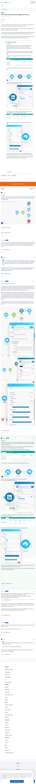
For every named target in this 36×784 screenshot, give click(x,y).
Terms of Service (4, 782)
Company (7, 737)
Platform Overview (9, 669)
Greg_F (4, 192)
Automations (4, 9)
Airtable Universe (8, 735)
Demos (6, 712)
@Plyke (8, 43)
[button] (1, 2)
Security (18, 763)
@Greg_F (10, 242)
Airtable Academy (9, 704)
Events (6, 707)
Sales (6, 697)
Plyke (4, 19)
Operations (7, 692)
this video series (10, 269)
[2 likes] (5, 232)
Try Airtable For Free (9, 752)
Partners (7, 722)
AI (5, 679)
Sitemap (18, 769)
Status (6, 747)
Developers (7, 727)
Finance (6, 700)
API (18, 766)
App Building (7, 677)
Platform (7, 667)
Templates (7, 732)
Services (7, 725)
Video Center (7, 710)
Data (9, 175)
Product (6, 687)
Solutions (7, 684)
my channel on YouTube (25, 267)
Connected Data (8, 682)
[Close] (32, 776)
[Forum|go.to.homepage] (7, 2)
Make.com (8, 198)
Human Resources (9, 694)
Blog (6, 745)
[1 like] (5, 249)
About (6, 740)
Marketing (7, 689)
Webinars (7, 717)
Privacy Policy (16, 781)
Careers (6, 742)
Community (7, 730)
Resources (7, 720)
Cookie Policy (5, 780)
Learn (6, 702)
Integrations (4, 175)
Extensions (7, 674)
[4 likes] (6, 583)
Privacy (18, 772)
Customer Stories (8, 715)
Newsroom (7, 750)
